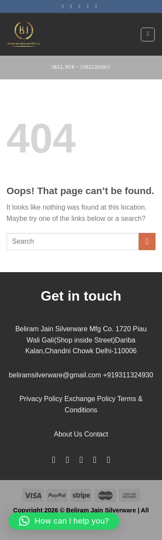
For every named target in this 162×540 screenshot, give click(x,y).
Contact (96, 434)
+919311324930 (128, 375)
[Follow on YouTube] (108, 460)
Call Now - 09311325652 (81, 67)
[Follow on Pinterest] (97, 6)
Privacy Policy (41, 398)
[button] (64, 521)
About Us (68, 434)
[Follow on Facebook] (64, 6)
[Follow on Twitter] (81, 6)
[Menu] (148, 34)
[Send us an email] (89, 6)
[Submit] (147, 241)
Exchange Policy (89, 398)
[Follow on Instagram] (72, 6)
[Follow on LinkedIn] (94, 460)
